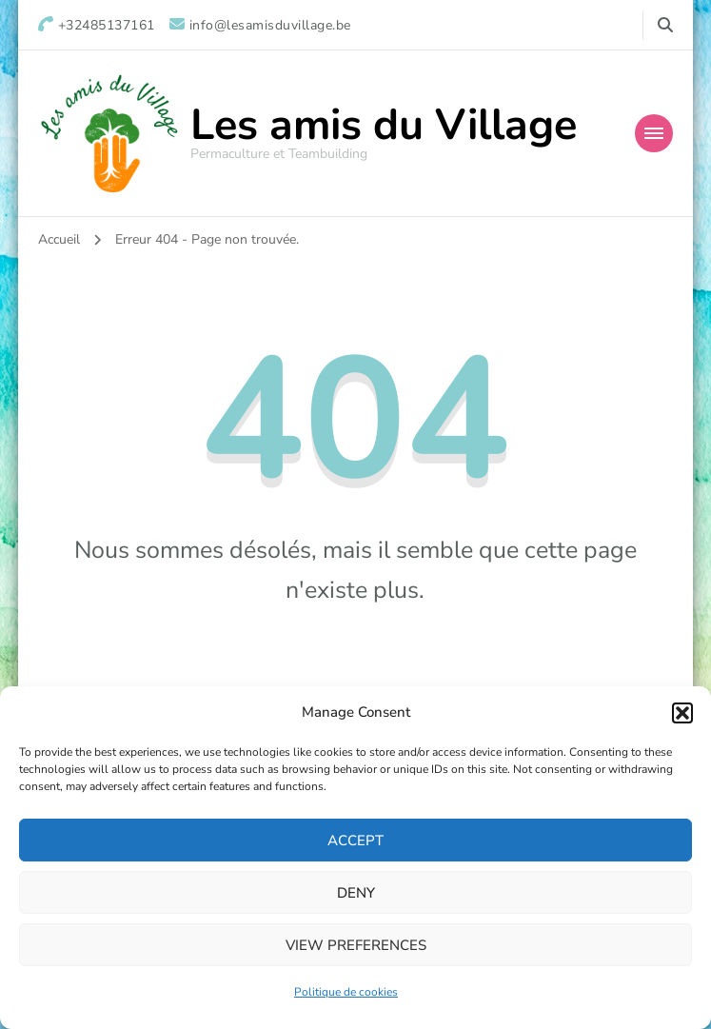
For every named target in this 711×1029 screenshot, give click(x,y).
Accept (355, 840)
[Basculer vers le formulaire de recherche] (665, 25)
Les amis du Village (383, 125)
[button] (682, 712)
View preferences (356, 945)
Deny (356, 892)
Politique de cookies (346, 991)
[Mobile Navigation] (654, 133)
